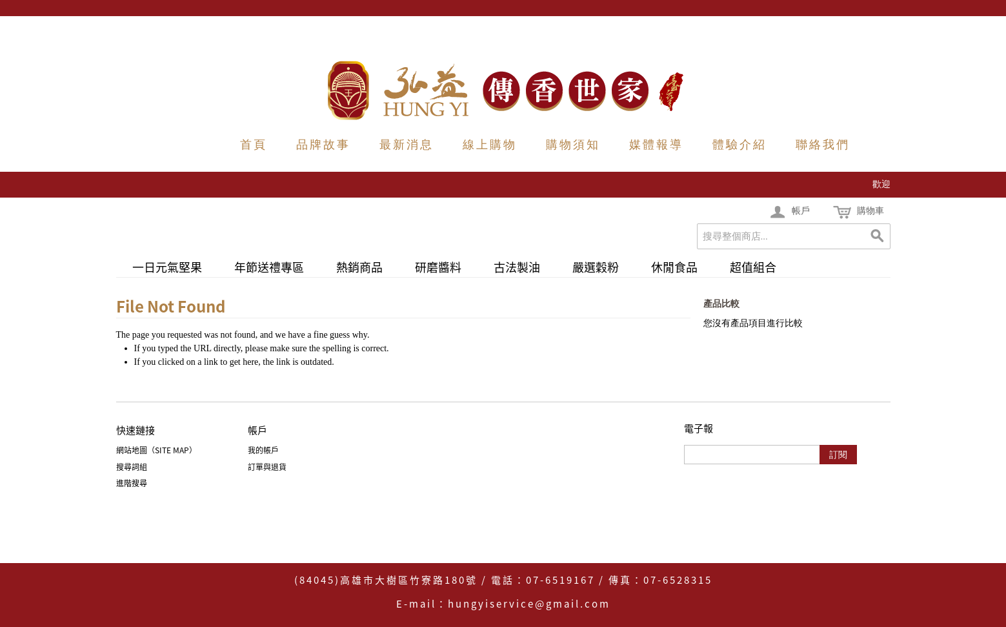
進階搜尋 (131, 483)
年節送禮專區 (269, 267)
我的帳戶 (263, 450)
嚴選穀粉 (595, 267)
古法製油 (517, 267)
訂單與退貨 (267, 467)
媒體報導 (656, 144)
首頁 (253, 144)
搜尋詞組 (131, 467)
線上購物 (490, 144)
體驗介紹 (739, 144)
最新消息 (406, 144)
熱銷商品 (359, 267)
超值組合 (753, 267)
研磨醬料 (438, 267)
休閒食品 (674, 267)
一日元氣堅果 (167, 267)
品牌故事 (323, 144)
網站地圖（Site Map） (156, 450)
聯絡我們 (823, 144)
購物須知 (573, 144)
